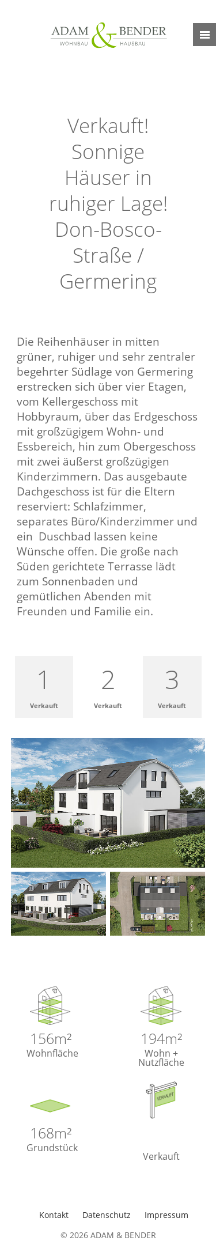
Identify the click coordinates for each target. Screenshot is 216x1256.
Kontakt (55, 1214)
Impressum (166, 1214)
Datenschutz (107, 1214)
